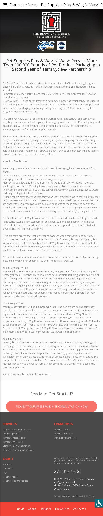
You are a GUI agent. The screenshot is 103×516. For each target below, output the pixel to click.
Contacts (79, 509)
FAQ (5, 472)
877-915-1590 (67, 471)
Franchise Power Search (65, 437)
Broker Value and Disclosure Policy (73, 485)
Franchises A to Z (62, 429)
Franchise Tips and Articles (15, 480)
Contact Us (8, 468)
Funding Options (10, 433)
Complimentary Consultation (16, 445)
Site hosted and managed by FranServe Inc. (74, 496)
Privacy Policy (61, 489)
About (32, 509)
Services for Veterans (13, 441)
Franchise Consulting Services (17, 429)
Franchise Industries (63, 433)
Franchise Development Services (18, 450)
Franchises (62, 509)
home (20, 509)
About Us (7, 464)
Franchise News (10, 476)
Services (46, 509)
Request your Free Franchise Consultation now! (52, 411)
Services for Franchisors (14, 437)
